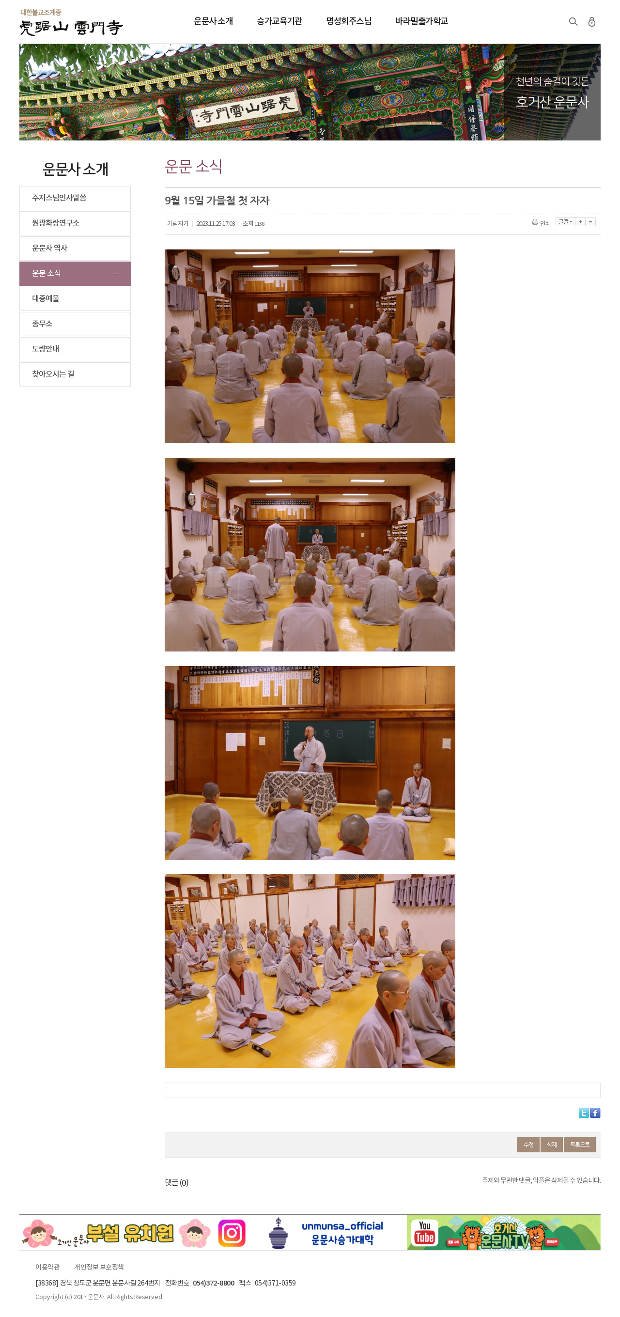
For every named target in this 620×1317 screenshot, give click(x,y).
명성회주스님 (348, 21)
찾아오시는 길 (53, 374)
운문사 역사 (49, 248)
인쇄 (542, 224)
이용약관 (47, 1267)
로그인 (592, 22)
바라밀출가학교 (421, 21)
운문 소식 (46, 273)
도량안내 (45, 349)
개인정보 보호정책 (99, 1267)
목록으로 (579, 1144)
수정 (528, 1144)
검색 (573, 22)
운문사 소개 (213, 21)
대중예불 (45, 298)
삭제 (552, 1144)
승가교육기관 (279, 21)
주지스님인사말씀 (59, 198)
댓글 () (176, 1182)
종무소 (42, 324)
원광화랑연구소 (55, 223)
